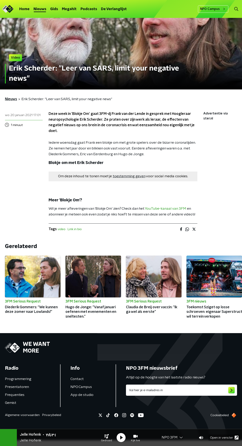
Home (24, 9)
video (61, 229)
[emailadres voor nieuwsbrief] (181, 390)
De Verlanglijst (114, 9)
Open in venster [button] (224, 437)
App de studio (81, 395)
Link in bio (74, 229)
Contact (77, 379)
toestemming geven (129, 176)
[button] (106, 437)
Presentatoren (17, 387)
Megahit (69, 9)
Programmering (18, 379)
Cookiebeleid (219, 415)
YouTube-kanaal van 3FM (165, 208)
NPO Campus (213, 9)
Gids (54, 9)
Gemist (10, 403)
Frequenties (14, 395)
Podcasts (89, 9)
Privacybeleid (51, 415)
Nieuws (40, 9)
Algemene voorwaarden (22, 415)
